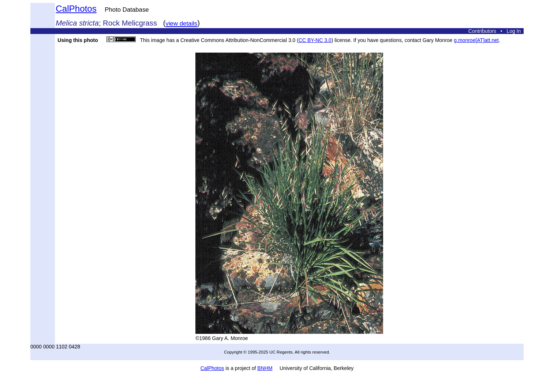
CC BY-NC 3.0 (315, 40)
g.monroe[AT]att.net (476, 40)
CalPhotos (76, 9)
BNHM (264, 368)
